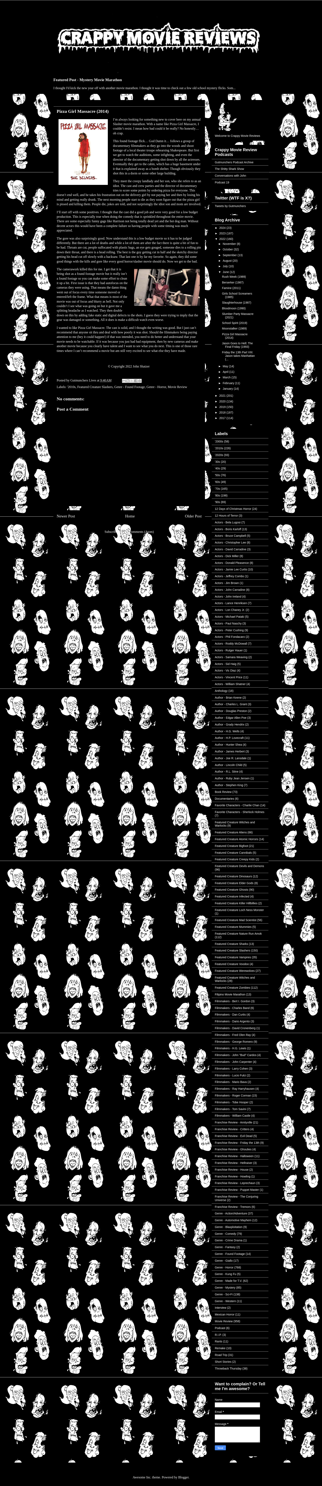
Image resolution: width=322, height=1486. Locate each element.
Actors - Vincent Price (228, 677)
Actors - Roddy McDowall (231, 643)
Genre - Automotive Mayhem (233, 1220)
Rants (218, 1341)
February (229, 383)
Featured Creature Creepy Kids (235, 859)
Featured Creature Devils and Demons (239, 866)
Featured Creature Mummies (233, 926)
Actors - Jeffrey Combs (229, 576)
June (226, 272)
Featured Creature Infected (232, 896)
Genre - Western (225, 1301)
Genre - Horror (156, 387)
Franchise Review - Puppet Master (237, 1189)
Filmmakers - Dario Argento (232, 1021)
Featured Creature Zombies (232, 987)
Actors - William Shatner (230, 684)
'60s (217, 482)
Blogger (183, 1477)
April (226, 371)
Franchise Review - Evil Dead (234, 1136)
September (230, 255)
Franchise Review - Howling (233, 1176)
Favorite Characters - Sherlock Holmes (239, 812)
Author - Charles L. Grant (231, 704)
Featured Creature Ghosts (231, 889)
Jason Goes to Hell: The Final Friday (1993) (237, 345)
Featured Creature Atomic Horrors (236, 839)
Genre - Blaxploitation (229, 1227)
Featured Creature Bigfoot (231, 846)
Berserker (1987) (233, 282)
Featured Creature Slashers (95, 387)
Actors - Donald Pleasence (232, 562)
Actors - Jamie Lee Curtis (231, 569)
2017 (223, 418)
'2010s (71, 387)
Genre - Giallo (224, 1260)
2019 (223, 407)
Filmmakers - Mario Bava (231, 1082)
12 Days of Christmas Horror (233, 508)
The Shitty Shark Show (229, 168)
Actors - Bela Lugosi (227, 522)
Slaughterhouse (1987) (236, 302)
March (227, 377)
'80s (217, 495)
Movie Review (177, 387)
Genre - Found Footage (129, 387)
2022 (223, 239)
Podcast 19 (222, 182)
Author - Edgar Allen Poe (230, 717)
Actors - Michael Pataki (229, 616)
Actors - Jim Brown (227, 583)
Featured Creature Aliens (231, 832)
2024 (223, 227)
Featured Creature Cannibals (233, 852)
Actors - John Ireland (228, 596)
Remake (220, 1348)
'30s (217, 461)
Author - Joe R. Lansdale (231, 758)
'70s (217, 488)
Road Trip (221, 1355)
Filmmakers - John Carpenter (233, 1061)
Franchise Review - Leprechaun (235, 1183)
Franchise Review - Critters (232, 1129)
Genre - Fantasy (225, 1247)
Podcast (220, 1328)
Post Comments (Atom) (138, 531)
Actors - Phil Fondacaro (230, 636)
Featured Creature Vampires (233, 957)
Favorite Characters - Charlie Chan (237, 805)
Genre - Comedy (225, 1233)
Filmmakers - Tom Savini (230, 1109)
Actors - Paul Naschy (228, 623)
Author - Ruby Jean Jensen (232, 778)
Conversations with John (230, 175)
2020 (223, 401)
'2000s (219, 441)
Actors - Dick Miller (227, 556)
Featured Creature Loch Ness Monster (239, 910)
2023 (223, 233)
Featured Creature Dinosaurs (233, 876)
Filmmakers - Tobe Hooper (232, 1102)
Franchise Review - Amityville (233, 1122)
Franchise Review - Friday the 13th (237, 1142)
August (227, 260)
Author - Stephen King (229, 785)
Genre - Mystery (225, 1287)
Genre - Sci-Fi (224, 1294)
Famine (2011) (231, 288)
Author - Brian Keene (228, 697)
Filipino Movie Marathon (230, 994)
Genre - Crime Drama (229, 1240)
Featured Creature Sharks (231, 944)
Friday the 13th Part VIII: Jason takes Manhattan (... (238, 356)
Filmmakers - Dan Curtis (230, 1014)
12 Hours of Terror (226, 515)
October (228, 249)
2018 (223, 412)
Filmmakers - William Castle (232, 1115)
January (228, 388)
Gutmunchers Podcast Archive (234, 162)
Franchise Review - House (231, 1169)
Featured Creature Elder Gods (234, 883)
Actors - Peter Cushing (229, 630)
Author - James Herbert (230, 751)
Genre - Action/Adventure (231, 1213)
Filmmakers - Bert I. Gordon (232, 1001)
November (230, 243)
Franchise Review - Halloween (234, 1156)
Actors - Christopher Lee (230, 542)
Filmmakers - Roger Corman (233, 1095)
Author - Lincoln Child (228, 765)
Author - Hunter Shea (228, 744)
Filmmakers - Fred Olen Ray (233, 1035)
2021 (223, 395)
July (226, 266)
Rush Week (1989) (234, 276)
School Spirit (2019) (234, 323)
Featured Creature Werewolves (235, 970)
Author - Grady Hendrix (229, 724)
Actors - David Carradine (230, 549)
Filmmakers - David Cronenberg (235, 1028)
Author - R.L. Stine (226, 771)
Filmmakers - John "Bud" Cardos (235, 1055)
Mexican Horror (225, 1314)
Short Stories (223, 1361)
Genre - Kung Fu (225, 1274)
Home (130, 516)
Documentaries (224, 798)
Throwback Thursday (228, 1368)
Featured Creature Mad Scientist (235, 920)
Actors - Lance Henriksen (231, 603)
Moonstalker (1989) (234, 328)
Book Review (223, 792)
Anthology (221, 690)
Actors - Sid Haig (225, 664)
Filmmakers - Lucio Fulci (230, 1075)
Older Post (193, 516)
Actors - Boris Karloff (228, 529)
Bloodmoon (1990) (234, 308)
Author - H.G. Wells (227, 731)
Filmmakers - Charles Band (232, 1008)
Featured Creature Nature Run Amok (238, 933)
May (226, 366)
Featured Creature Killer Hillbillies (236, 903)
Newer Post (66, 516)
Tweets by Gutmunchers (230, 206)
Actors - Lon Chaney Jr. (230, 610)
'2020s (219, 455)
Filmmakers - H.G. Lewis (230, 1048)
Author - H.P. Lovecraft (229, 738)
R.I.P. (218, 1334)
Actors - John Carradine (230, 589)
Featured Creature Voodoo (232, 964)
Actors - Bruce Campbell (230, 535)
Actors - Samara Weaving (231, 657)
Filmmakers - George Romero (234, 1041)
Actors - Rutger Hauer (229, 650)
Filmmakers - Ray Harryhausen (235, 1088)
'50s (217, 475)
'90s (217, 502)
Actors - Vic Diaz (225, 670)
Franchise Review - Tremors (233, 1206)
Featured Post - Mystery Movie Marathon (87, 80)
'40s (217, 468)
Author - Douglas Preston (231, 711)
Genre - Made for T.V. (228, 1280)
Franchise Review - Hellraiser (233, 1163)
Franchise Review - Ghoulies (233, 1149)
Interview (220, 1307)
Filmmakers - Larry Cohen (231, 1068)
